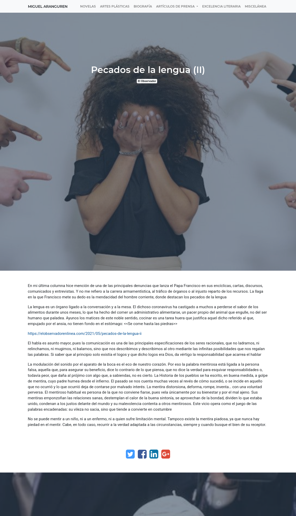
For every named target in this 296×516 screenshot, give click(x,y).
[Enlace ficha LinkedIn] (153, 454)
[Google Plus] (165, 454)
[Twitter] (130, 454)
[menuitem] (88, 6)
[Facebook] (142, 454)
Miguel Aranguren (47, 6)
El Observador (147, 81)
